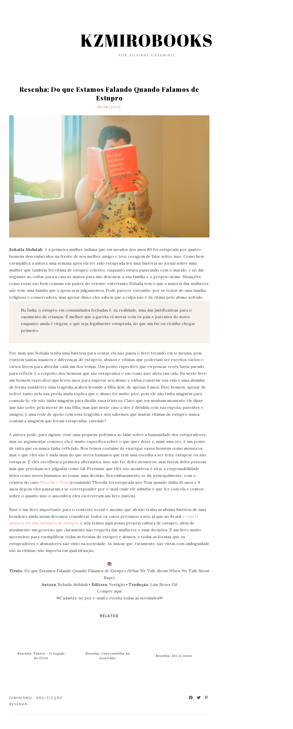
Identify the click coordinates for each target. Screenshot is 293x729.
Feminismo (20, 698)
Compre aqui (109, 591)
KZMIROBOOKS (146, 40)
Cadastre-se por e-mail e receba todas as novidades (109, 598)
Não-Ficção (49, 698)
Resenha (18, 704)
